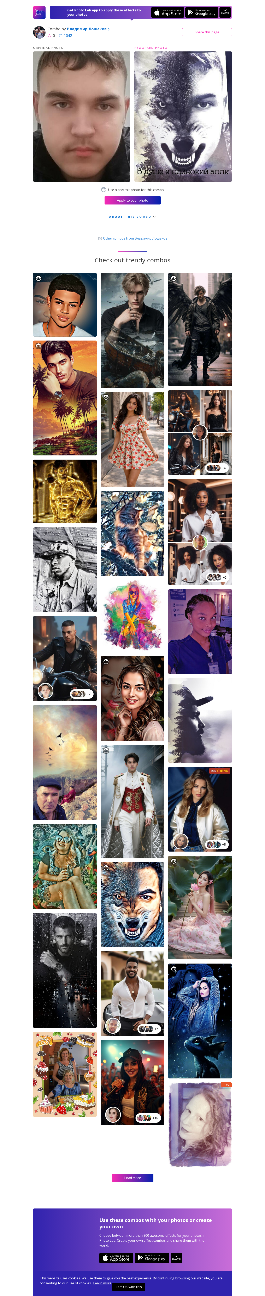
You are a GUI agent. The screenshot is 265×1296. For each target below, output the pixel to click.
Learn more (102, 1283)
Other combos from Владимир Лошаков (132, 238)
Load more (132, 1178)
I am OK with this (129, 1287)
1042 (65, 35)
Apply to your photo (132, 200)
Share (207, 32)
